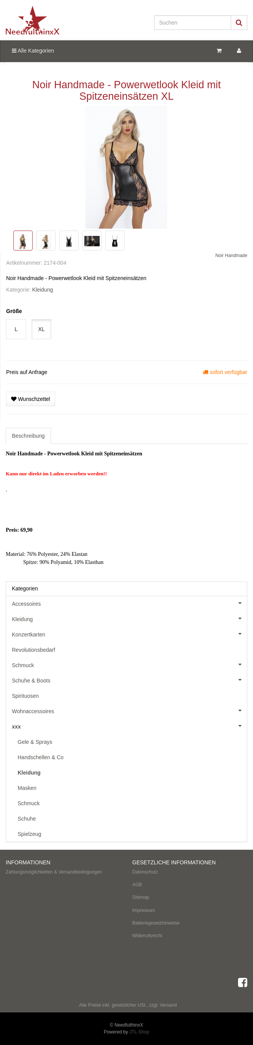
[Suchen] (192, 22)
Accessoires (129, 603)
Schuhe (27, 819)
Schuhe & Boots (129, 680)
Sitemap (140, 897)
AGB (137, 884)
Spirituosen (25, 696)
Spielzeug (29, 834)
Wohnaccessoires (129, 710)
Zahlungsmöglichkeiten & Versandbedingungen (54, 872)
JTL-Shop (139, 1032)
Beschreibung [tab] (28, 436)
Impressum (143, 910)
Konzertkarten (129, 634)
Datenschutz (145, 872)
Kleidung (42, 290)
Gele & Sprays (35, 742)
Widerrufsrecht (147, 935)
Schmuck (129, 664)
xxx (129, 726)
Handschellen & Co (41, 757)
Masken (27, 788)
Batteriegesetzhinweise (155, 923)
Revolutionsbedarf (33, 650)
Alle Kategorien (33, 51)
